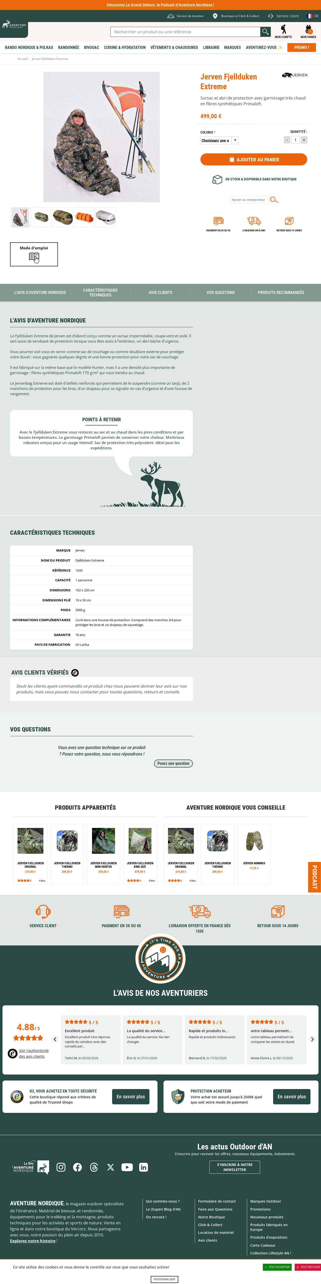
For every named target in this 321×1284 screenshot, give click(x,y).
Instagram (61, 1167)
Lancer (265, 32)
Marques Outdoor (265, 1201)
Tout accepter (277, 1267)
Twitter (110, 1167)
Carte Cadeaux (262, 1245)
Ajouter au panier (258, 160)
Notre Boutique (211, 1217)
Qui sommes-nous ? (163, 1201)
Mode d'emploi (34, 247)
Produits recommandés (281, 292)
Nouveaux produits (266, 1217)
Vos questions (221, 292)
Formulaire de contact (217, 1201)
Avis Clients (160, 292)
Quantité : (298, 132)
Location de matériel (216, 1232)
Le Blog (31, 1167)
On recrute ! (156, 1217)
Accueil (23, 59)
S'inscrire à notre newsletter (235, 1167)
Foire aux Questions (215, 1209)
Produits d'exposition (268, 1237)
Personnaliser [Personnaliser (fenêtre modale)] (164, 1279)
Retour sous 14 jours (289, 230)
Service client (43, 925)
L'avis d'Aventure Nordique (40, 292)
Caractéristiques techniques (100, 292)
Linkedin (143, 1167)
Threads (94, 1167)
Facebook (77, 1167)
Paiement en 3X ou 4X (218, 230)
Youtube (127, 1167)
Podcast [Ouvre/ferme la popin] (314, 877)
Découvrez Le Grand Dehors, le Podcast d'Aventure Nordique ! (160, 4)
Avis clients (207, 1240)
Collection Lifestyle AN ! (270, 1253)
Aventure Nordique (37, 1203)
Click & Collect (210, 1224)
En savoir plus (131, 1097)
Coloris (206, 132)
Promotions (260, 1209)
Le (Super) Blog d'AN (163, 1209)
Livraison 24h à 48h (254, 230)
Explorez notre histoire (32, 1241)
